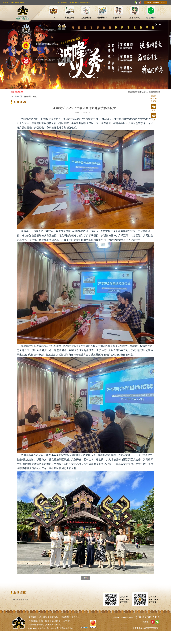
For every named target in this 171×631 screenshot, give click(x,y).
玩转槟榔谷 (86, 17)
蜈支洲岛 (24, 599)
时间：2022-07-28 (82, 112)
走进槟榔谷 (70, 17)
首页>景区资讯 (30, 97)
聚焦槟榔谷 (118, 17)
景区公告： (20, 92)
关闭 (160, 24)
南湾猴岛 (16, 599)
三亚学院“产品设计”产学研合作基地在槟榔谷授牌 (83, 108)
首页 (53, 17)
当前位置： (19, 97)
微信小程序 (151, 17)
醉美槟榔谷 (102, 17)
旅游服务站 (134, 17)
